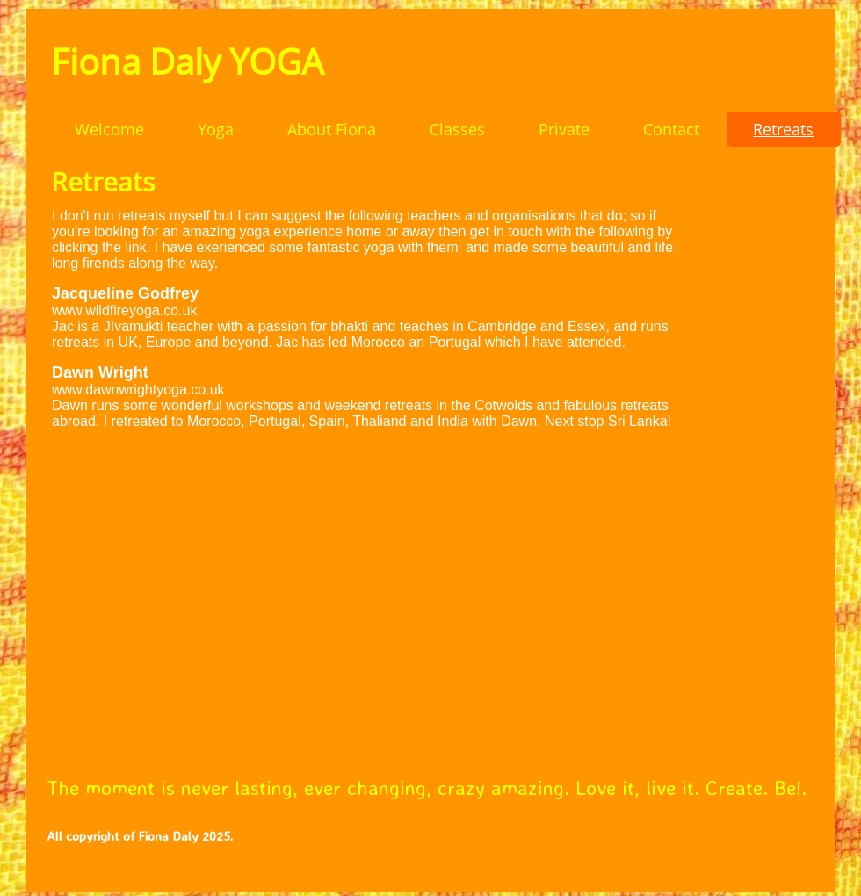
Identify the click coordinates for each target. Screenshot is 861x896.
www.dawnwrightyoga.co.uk (138, 389)
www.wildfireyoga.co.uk (124, 310)
